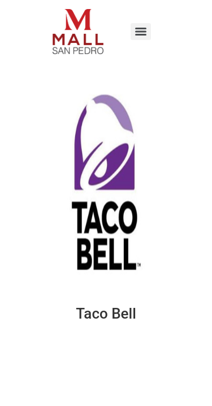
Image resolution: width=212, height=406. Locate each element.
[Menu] (141, 31)
